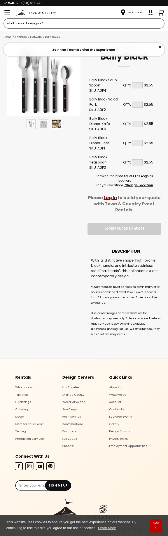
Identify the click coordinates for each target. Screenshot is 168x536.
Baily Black (52, 37)
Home (7, 37)
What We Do (118, 395)
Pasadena (69, 431)
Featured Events (120, 417)
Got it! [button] (156, 525)
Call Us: (23, 3)
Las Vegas (69, 439)
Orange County (73, 395)
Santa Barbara (72, 424)
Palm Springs (71, 417)
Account (115, 402)
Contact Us (117, 409)
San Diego (69, 409)
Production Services (29, 439)
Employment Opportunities (128, 446)
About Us (115, 387)
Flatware (36, 37)
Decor (19, 417)
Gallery (114, 424)
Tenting (20, 431)
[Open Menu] (7, 12)
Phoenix (68, 446)
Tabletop (21, 37)
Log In (110, 198)
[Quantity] (137, 85)
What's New (23, 387)
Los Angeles (70, 387)
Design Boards (119, 431)
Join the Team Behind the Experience (83, 49)
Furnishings (23, 402)
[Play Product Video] (56, 124)
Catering (21, 409)
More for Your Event (29, 424)
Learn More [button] (107, 528)
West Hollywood (73, 402)
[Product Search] (84, 23)
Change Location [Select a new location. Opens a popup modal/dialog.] (138, 185)
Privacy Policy (118, 439)
